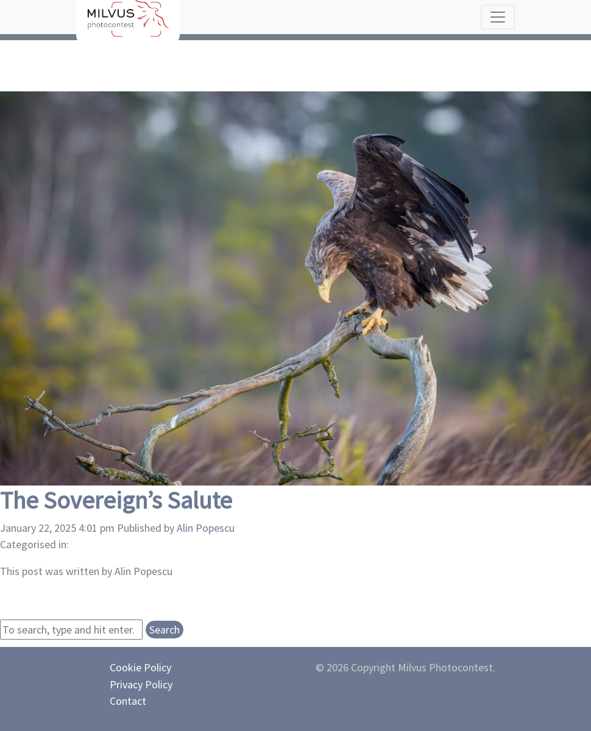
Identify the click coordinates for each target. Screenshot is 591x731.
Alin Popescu (206, 528)
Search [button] (164, 630)
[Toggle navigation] (498, 17)
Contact (128, 701)
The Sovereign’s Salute (116, 500)
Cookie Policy (140, 667)
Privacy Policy (141, 684)
